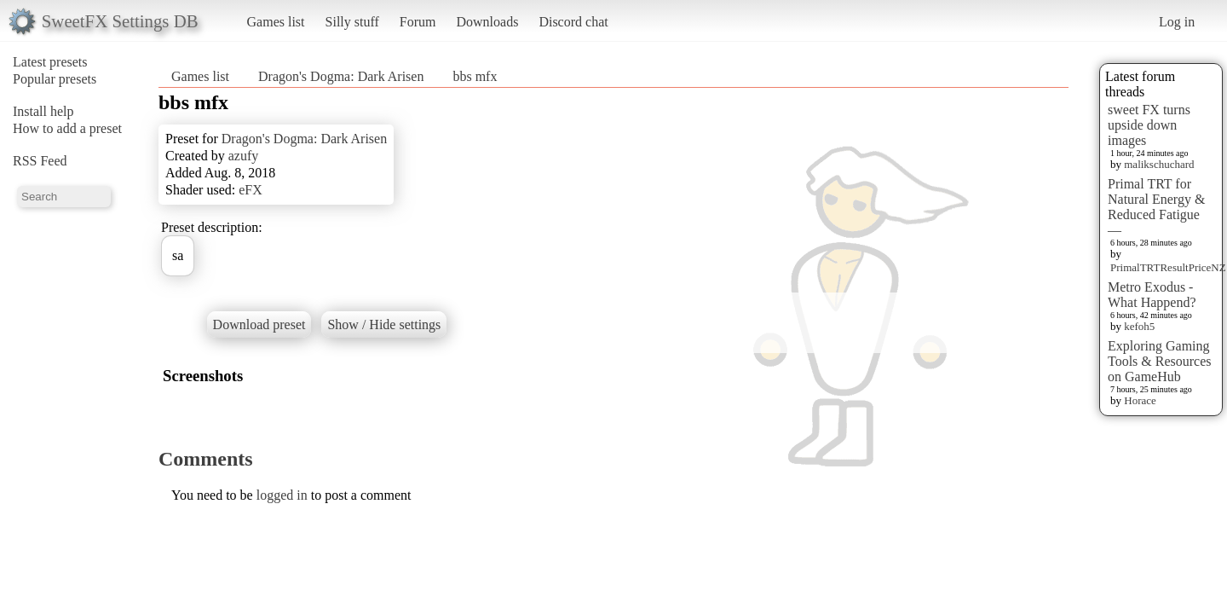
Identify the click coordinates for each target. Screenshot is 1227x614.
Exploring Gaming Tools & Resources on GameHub (1160, 361)
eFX (250, 189)
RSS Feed (40, 161)
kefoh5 (1139, 326)
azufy (243, 155)
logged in (282, 495)
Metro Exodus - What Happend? (1152, 295)
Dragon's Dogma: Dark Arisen (340, 76)
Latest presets (50, 62)
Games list (276, 21)
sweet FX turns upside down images (1149, 125)
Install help (43, 111)
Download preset (259, 324)
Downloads (487, 21)
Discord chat (573, 21)
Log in (1177, 21)
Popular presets (54, 79)
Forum (418, 21)
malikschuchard (1159, 164)
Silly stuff (352, 21)
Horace (1140, 400)
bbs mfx (474, 76)
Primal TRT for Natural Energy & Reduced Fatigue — (1156, 207)
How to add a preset (67, 128)
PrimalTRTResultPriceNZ (1168, 267)
